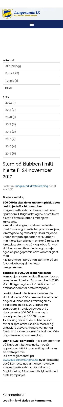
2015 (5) (10, 154)
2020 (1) (10, 117)
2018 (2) (10, 132)
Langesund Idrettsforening (32, 186)
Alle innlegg (13, 66)
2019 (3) (10, 124)
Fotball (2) (12, 73)
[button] (31, 24)
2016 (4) (10, 146)
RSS (9, 88)
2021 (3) (10, 110)
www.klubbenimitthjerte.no (20, 360)
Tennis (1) (11, 81)
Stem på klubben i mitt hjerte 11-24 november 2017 (28, 170)
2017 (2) (10, 139)
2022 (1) (10, 103)
